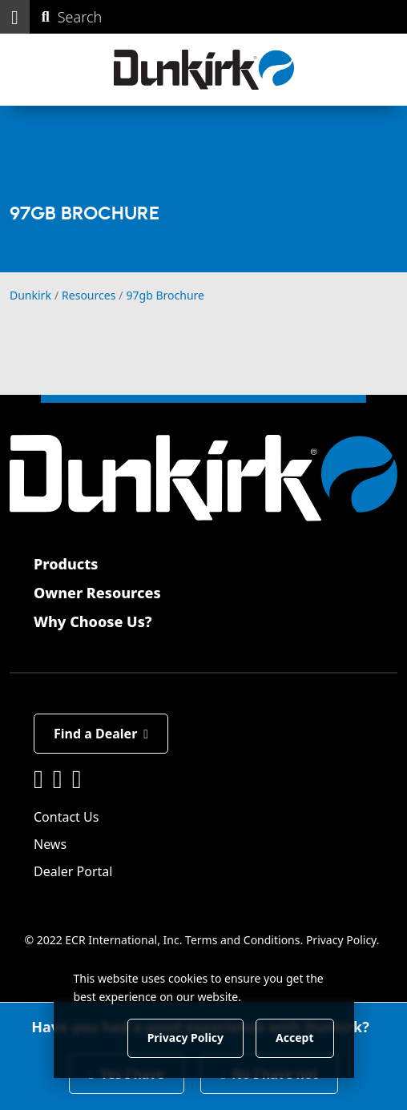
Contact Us (66, 817)
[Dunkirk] (204, 70)
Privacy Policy (341, 939)
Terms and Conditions (242, 939)
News (50, 844)
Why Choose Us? (93, 621)
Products (66, 563)
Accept (294, 1037)
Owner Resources (97, 592)
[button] (15, 17)
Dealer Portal (73, 871)
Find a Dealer (101, 733)
